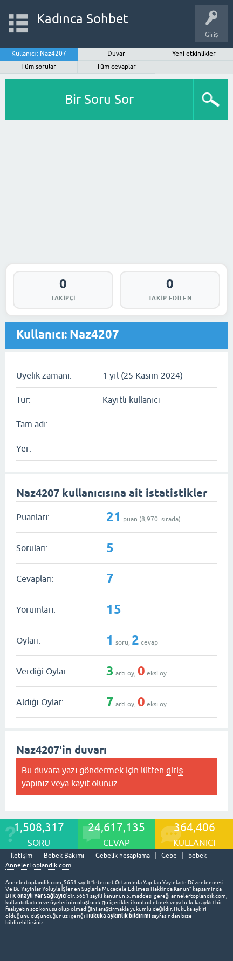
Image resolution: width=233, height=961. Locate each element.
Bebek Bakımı (64, 855)
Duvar (116, 53)
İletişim (21, 855)
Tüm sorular (38, 66)
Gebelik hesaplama (122, 855)
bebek (197, 855)
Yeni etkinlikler (194, 53)
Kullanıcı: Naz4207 (38, 53)
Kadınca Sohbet (83, 18)
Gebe (169, 855)
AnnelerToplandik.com (38, 865)
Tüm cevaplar (116, 66)
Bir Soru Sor (99, 99)
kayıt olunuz (94, 783)
